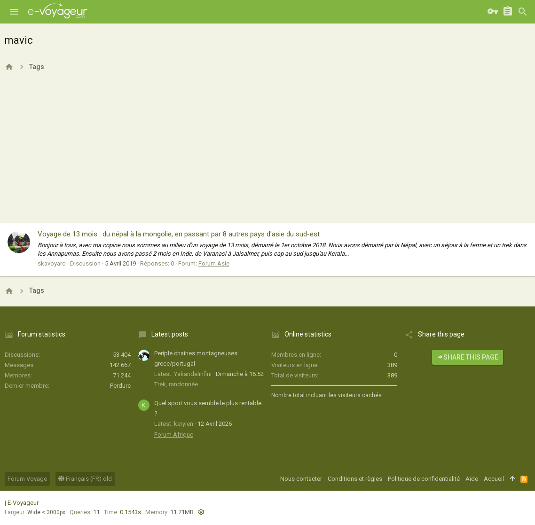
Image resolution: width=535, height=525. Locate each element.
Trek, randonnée (176, 384)
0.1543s (130, 512)
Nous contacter (301, 478)
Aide (471, 478)
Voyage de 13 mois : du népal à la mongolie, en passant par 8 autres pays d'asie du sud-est (179, 234)
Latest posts (169, 334)
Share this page (467, 357)
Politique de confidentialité (424, 478)
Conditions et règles (355, 478)
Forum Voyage (27, 478)
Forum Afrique (173, 434)
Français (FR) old (85, 478)
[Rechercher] (522, 11)
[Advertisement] (267, 153)
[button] (14, 11)
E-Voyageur (23, 502)
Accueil (494, 478)
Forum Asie (213, 263)
